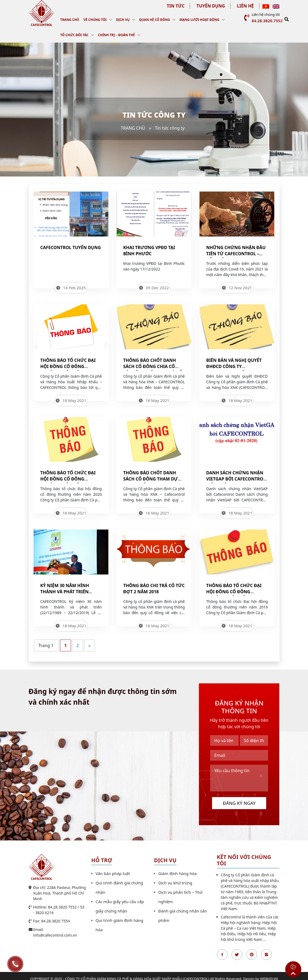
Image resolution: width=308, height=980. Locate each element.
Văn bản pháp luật (113, 873)
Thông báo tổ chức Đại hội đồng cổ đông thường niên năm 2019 (233, 592)
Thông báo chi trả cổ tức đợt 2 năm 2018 (154, 589)
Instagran (266, 954)
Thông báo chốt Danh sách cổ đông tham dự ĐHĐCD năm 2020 (150, 479)
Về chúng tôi (95, 19)
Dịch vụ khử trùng (175, 882)
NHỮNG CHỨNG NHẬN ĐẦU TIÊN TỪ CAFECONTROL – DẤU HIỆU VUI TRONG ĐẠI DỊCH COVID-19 (236, 257)
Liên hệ (245, 6)
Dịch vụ (122, 19)
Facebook (222, 954)
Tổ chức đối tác (74, 35)
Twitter (237, 954)
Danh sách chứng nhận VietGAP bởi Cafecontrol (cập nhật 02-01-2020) (236, 479)
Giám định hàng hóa (177, 873)
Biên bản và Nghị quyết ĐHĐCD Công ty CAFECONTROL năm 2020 (234, 366)
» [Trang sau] (89, 645)
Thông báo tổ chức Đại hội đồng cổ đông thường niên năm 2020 (67, 479)
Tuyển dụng (210, 6)
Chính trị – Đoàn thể (116, 35)
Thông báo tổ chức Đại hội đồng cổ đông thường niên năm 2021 (67, 366)
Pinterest (251, 954)
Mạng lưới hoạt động (199, 19)
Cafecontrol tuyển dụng (70, 247)
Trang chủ (69, 19)
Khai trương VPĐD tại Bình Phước (149, 251)
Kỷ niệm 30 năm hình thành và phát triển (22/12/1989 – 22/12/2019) (67, 592)
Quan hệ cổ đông (154, 19)
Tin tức (175, 6)
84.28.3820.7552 (267, 20)
